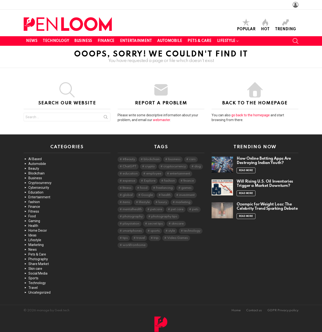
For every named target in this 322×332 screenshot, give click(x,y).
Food (32, 216)
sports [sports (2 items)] (155, 230)
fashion (34, 202)
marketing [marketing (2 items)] (183, 202)
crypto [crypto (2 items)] (150, 166)
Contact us (254, 310)
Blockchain (36, 173)
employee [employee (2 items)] (153, 173)
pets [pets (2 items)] (195, 209)
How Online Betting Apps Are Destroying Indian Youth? (264, 161)
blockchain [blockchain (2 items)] (152, 159)
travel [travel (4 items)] (140, 238)
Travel (33, 288)
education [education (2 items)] (130, 173)
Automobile (169, 41)
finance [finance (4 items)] (188, 180)
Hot (265, 25)
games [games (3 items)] (186, 187)
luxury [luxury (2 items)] (162, 202)
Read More (246, 170)
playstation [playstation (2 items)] (131, 223)
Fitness (33, 211)
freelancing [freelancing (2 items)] (164, 187)
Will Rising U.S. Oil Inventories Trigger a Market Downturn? (265, 183)
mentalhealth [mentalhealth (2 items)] (132, 209)
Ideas (32, 235)
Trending (285, 25)
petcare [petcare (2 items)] (156, 209)
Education (35, 192)
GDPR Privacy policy (282, 310)
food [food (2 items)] (143, 187)
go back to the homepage (250, 115)
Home (236, 310)
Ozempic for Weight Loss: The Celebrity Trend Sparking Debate (267, 206)
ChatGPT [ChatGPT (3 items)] (129, 166)
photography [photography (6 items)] (133, 216)
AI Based (35, 159)
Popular (246, 25)
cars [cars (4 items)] (192, 159)
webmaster (161, 120)
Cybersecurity (38, 187)
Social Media (37, 273)
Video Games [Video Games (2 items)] (177, 238)
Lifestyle (226, 42)
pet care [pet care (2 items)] (177, 209)
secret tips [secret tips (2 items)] (155, 223)
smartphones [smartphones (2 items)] (132, 230)
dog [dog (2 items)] (197, 166)
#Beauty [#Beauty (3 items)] (129, 159)
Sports (33, 278)
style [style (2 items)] (171, 230)
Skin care (35, 269)
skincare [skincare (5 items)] (177, 223)
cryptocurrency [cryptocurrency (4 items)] (174, 166)
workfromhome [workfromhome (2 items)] (134, 245)
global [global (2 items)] (128, 195)
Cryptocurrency (40, 183)
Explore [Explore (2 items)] (150, 180)
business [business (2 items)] (174, 159)
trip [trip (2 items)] (156, 238)
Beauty (33, 168)
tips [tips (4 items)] (125, 238)
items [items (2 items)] (126, 202)
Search (105, 118)
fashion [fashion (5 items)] (169, 180)
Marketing (36, 245)
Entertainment (136, 41)
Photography (38, 259)
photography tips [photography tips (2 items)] (164, 216)
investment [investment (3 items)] (187, 195)
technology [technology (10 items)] (192, 230)
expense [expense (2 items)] (129, 180)
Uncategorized (39, 292)
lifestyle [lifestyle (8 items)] (144, 202)
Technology (56, 41)
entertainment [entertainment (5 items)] (180, 173)
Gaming (34, 221)
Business (83, 41)
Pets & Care (199, 41)
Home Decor (37, 230)
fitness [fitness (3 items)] (127, 187)
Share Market (38, 264)
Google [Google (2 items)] (147, 195)
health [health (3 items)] (166, 195)
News (31, 41)
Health (33, 226)
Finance (106, 41)
